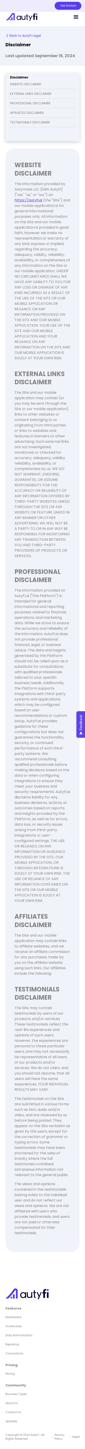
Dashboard (13, 1317)
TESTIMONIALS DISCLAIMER (30, 122)
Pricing (10, 1374)
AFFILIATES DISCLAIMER (27, 112)
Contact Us (13, 1412)
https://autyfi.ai (28, 200)
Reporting (12, 1344)
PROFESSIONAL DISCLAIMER (30, 103)
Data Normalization (18, 1335)
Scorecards (13, 1326)
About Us (11, 1403)
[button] (75, 17)
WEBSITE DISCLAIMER (25, 84)
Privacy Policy (60, 1437)
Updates (11, 1421)
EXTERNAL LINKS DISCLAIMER (30, 93)
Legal (76, 1437)
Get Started (68, 5)
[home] (20, 17)
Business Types (16, 1394)
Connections (14, 1353)
